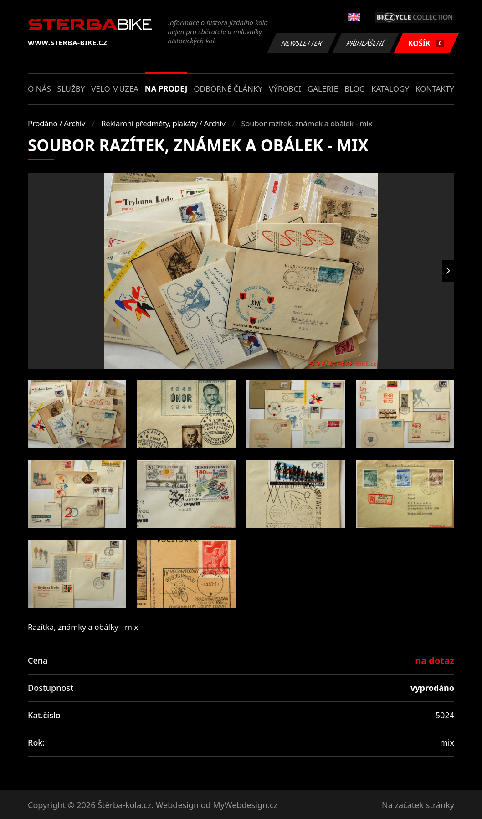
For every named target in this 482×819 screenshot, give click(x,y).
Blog (354, 88)
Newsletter (301, 43)
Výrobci (285, 88)
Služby (71, 88)
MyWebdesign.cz (245, 804)
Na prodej (166, 88)
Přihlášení (365, 43)
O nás (39, 88)
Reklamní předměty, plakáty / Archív (163, 123)
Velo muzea (114, 88)
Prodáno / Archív (56, 123)
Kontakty (434, 88)
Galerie (323, 88)
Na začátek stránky (418, 804)
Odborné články (228, 88)
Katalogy (390, 88)
